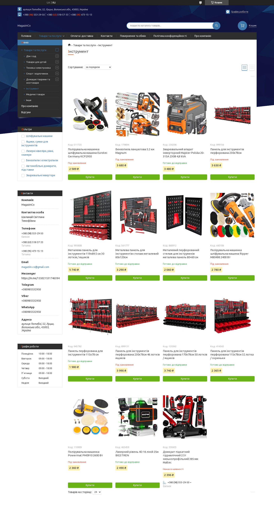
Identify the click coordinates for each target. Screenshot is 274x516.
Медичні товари (35, 94)
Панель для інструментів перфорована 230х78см (227, 151)
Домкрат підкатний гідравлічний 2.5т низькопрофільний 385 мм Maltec (180, 457)
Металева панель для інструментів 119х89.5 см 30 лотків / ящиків (86, 253)
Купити (90, 176)
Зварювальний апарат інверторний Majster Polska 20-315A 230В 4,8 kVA (183, 153)
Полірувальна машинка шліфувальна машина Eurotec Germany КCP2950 (87, 153)
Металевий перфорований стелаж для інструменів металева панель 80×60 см (181, 253)
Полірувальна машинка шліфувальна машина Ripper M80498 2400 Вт (229, 253)
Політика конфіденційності (170, 36)
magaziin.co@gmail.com (35, 266)
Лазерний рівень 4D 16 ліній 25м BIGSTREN (137, 453)
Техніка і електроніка (38, 67)
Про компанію (202, 36)
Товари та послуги (50, 36)
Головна (26, 36)
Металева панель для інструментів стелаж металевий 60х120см (137, 253)
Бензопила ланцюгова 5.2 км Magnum (134, 151)
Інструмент (32, 88)
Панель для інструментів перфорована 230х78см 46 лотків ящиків (137, 354)
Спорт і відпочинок (37, 73)
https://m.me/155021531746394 (40, 278)
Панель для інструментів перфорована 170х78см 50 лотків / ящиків (185, 354)
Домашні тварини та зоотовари (38, 81)
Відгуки (26, 112)
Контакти (106, 36)
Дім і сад (31, 56)
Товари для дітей (36, 62)
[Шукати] (216, 26)
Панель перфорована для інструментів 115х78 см (85, 352)
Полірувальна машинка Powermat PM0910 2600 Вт (85, 453)
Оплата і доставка (82, 36)
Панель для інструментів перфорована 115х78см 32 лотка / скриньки (232, 354)
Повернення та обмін (133, 36)
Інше (28, 100)
